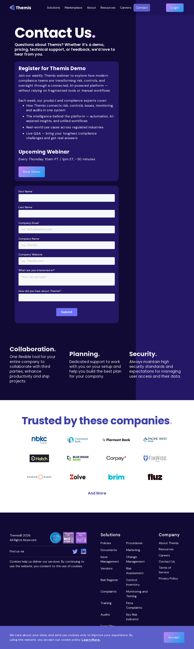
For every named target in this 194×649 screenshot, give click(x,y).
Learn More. (91, 640)
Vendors (107, 569)
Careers (164, 556)
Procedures (134, 543)
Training (106, 603)
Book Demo (31, 172)
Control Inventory (133, 582)
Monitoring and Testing (137, 594)
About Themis (169, 543)
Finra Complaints (134, 605)
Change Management (135, 559)
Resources (166, 550)
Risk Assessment (135, 571)
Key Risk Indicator (132, 617)
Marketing (133, 550)
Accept (174, 637)
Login (175, 8)
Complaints (109, 592)
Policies (106, 543)
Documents (109, 550)
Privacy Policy (168, 579)
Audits (105, 615)
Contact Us (167, 562)
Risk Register (109, 580)
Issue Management (110, 559)
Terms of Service (165, 570)
